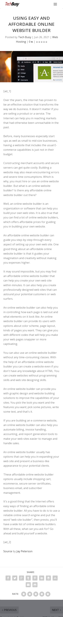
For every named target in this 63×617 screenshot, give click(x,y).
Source (7, 551)
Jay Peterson (24, 551)
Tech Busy (24, 37)
